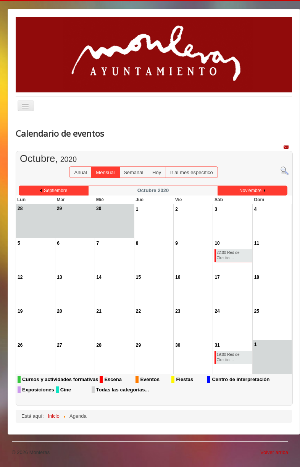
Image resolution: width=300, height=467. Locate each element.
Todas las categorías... (122, 390)
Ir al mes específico (191, 172)
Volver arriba (274, 452)
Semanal (133, 172)
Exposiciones (38, 390)
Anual (80, 172)
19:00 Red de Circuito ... (227, 357)
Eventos (150, 379)
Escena (113, 379)
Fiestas (184, 379)
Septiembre (55, 190)
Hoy (156, 172)
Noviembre (250, 190)
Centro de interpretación (240, 379)
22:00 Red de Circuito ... (227, 255)
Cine (65, 390)
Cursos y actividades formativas (60, 379)
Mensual (105, 172)
